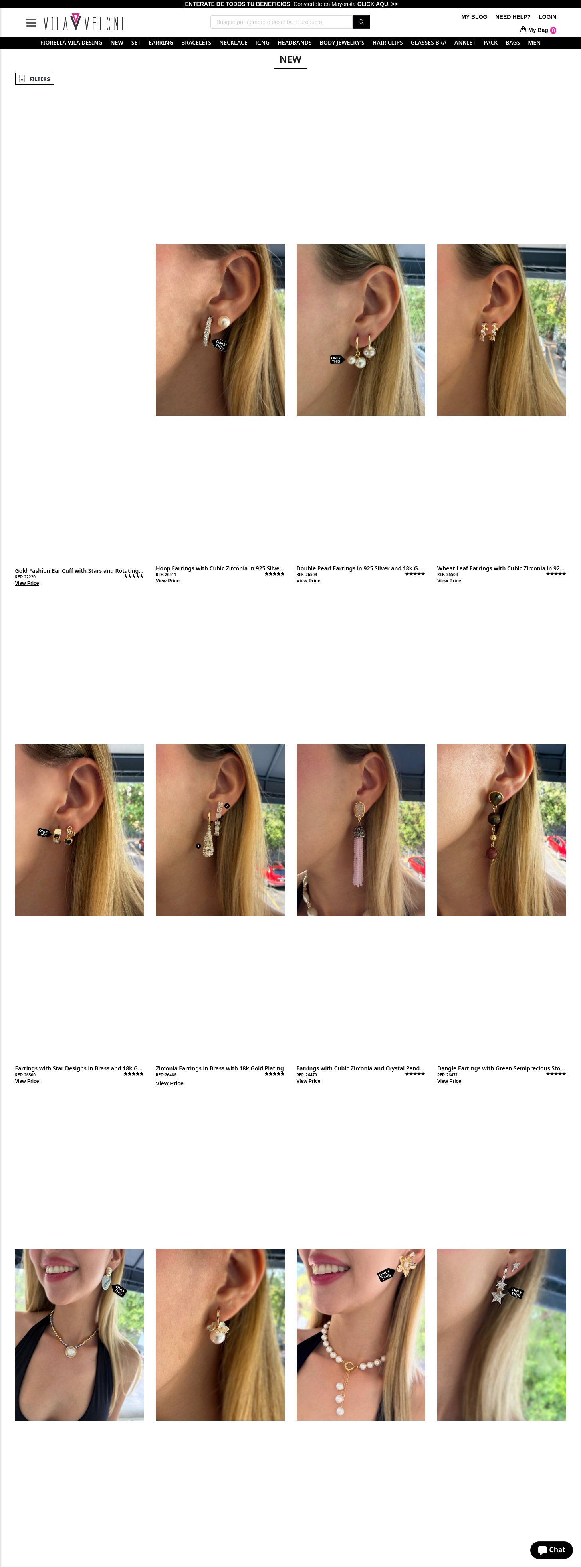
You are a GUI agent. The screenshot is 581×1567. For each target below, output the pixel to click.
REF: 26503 (447, 574)
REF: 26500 (25, 1074)
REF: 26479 (307, 1074)
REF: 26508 (307, 574)
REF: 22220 (25, 576)
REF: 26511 (166, 574)
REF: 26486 (166, 1074)
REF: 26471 (447, 1074)
